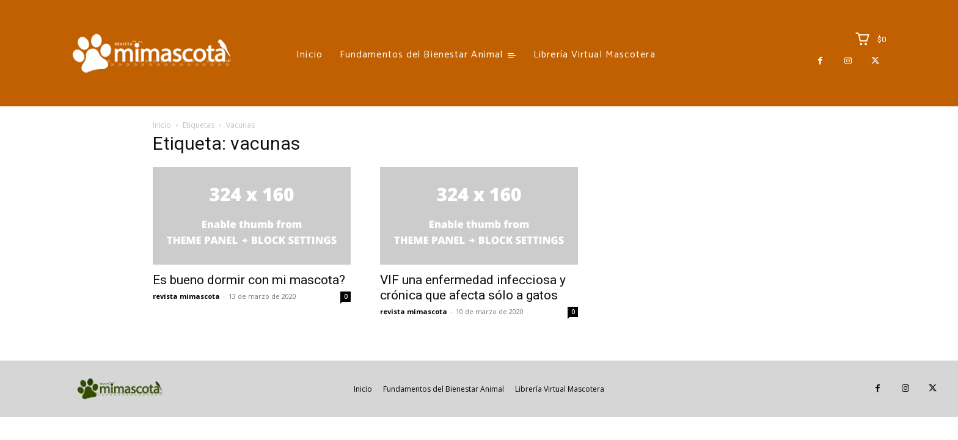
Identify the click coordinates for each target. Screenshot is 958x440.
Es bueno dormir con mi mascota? (249, 280)
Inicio (162, 125)
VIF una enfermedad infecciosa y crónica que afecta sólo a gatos (473, 287)
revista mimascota (186, 296)
